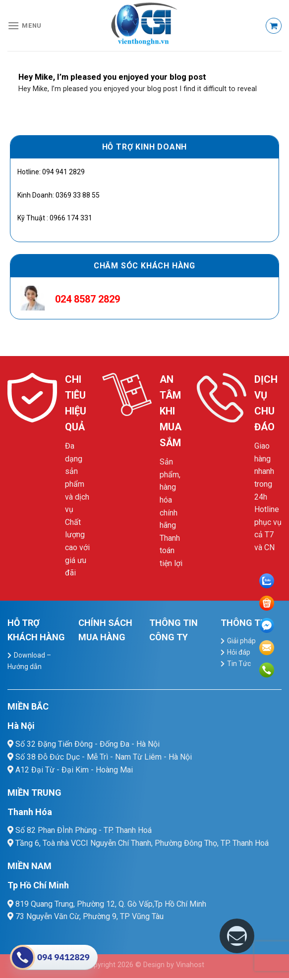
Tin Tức (239, 664)
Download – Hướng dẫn (29, 660)
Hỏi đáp (238, 652)
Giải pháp (241, 641)
